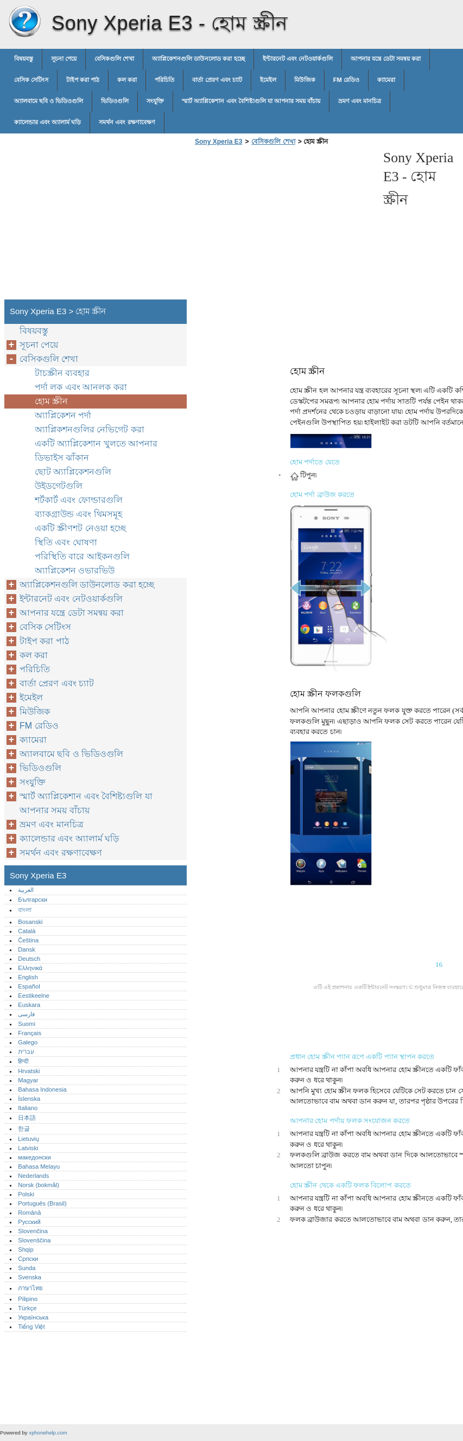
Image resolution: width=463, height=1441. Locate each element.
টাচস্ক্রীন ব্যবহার (62, 373)
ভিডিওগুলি (115, 101)
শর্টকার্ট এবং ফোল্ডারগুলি (79, 500)
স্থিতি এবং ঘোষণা (66, 542)
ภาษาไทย (30, 1288)
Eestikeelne (33, 995)
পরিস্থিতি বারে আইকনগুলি (82, 556)
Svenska (29, 1277)
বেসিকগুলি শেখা (114, 58)
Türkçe (27, 1308)
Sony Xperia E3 (24, 21)
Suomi (26, 1024)
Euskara (29, 1005)
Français (29, 1033)
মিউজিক (304, 79)
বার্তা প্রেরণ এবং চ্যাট (217, 79)
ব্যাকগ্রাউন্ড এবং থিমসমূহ (78, 514)
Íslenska (29, 1098)
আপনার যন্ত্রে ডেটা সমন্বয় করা (386, 58)
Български (32, 899)
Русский (29, 1222)
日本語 (27, 1117)
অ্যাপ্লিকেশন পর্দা (63, 415)
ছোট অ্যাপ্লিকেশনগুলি (73, 471)
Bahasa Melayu (39, 1166)
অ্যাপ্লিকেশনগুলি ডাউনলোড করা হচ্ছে (198, 58)
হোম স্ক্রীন (51, 401)
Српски (28, 1258)
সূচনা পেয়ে (64, 58)
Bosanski (30, 922)
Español (29, 986)
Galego (27, 1042)
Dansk (26, 949)
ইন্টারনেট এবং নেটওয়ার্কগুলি (298, 58)
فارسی (26, 1014)
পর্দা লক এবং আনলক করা (81, 387)
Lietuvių (28, 1139)
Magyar (28, 1080)
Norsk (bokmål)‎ (38, 1185)
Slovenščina (34, 1240)
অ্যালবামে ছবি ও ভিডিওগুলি (48, 101)
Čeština (28, 940)
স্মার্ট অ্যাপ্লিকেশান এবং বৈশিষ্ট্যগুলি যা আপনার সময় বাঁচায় (251, 101)
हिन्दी (23, 1061)
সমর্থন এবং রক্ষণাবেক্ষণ (127, 122)
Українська (33, 1317)
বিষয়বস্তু (23, 58)
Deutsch (29, 958)
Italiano (27, 1108)
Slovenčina (33, 1231)
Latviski (28, 1148)
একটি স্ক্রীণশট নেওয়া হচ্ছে (80, 528)
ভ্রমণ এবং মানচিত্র (359, 101)
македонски (34, 1157)
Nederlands (33, 1175)
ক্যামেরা (386, 79)
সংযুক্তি (155, 101)
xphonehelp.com (48, 1433)
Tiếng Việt (31, 1326)
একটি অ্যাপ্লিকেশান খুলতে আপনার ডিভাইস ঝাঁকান (96, 450)
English (28, 977)
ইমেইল (268, 79)
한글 (24, 1128)
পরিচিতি (164, 79)
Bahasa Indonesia (42, 1089)
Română (29, 1212)
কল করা (127, 79)
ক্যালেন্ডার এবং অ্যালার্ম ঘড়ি (47, 122)
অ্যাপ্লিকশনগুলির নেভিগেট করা (89, 429)
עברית (26, 1051)
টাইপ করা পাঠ (82, 79)
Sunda (26, 1268)
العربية (26, 890)
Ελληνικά (30, 968)
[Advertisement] (283, 226)
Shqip (26, 1249)
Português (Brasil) (42, 1203)
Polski (26, 1194)
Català (26, 931)
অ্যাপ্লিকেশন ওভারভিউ (75, 570)
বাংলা (24, 910)
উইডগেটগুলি (59, 485)
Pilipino (27, 1299)
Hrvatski (29, 1071)
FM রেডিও (346, 79)
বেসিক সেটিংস (31, 79)
